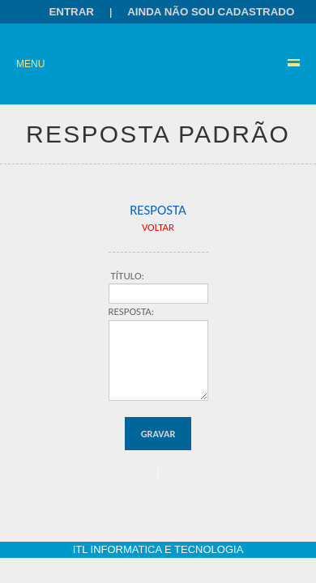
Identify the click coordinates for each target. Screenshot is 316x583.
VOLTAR (158, 227)
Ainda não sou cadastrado (210, 12)
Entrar (71, 12)
